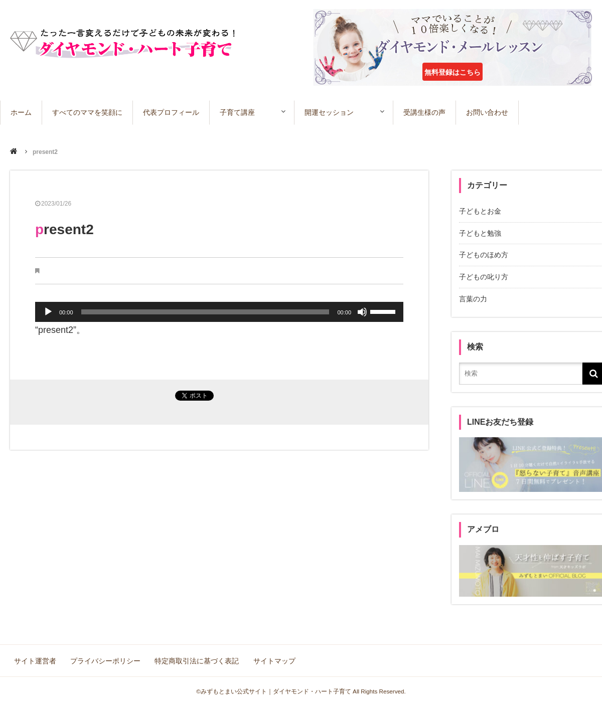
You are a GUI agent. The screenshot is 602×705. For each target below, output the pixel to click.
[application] (219, 312)
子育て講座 (237, 112)
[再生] (48, 312)
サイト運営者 (35, 660)
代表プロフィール (171, 112)
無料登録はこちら (452, 72)
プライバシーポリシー (105, 660)
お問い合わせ (489, 112)
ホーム (21, 112)
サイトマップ (274, 660)
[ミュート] (362, 312)
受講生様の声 (426, 112)
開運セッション (330, 112)
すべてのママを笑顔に (87, 112)
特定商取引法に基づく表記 (197, 660)
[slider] (205, 311)
